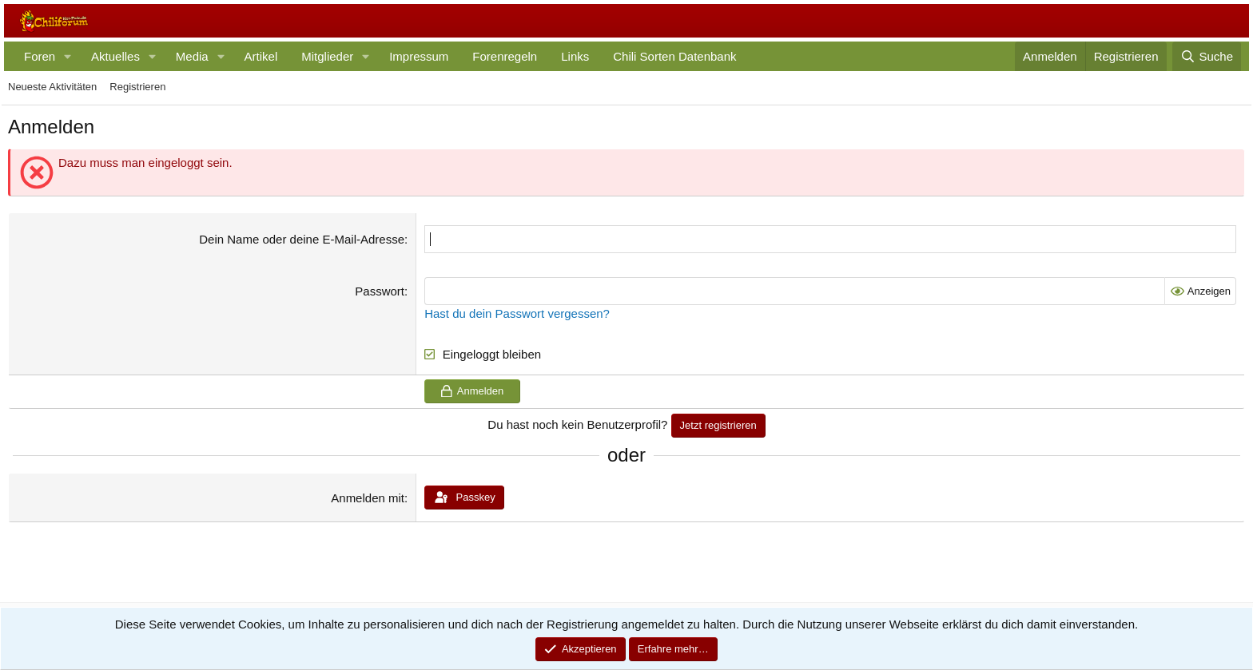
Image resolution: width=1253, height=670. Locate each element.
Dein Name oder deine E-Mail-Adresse (301, 239)
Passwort (379, 291)
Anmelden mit (367, 498)
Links (575, 56)
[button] (68, 56)
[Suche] (1206, 56)
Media (192, 56)
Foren (39, 56)
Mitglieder (327, 56)
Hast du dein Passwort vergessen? (517, 313)
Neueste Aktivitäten (52, 87)
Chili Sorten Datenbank (674, 56)
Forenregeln (504, 56)
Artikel (261, 56)
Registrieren (137, 87)
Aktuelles (115, 56)
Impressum (418, 56)
